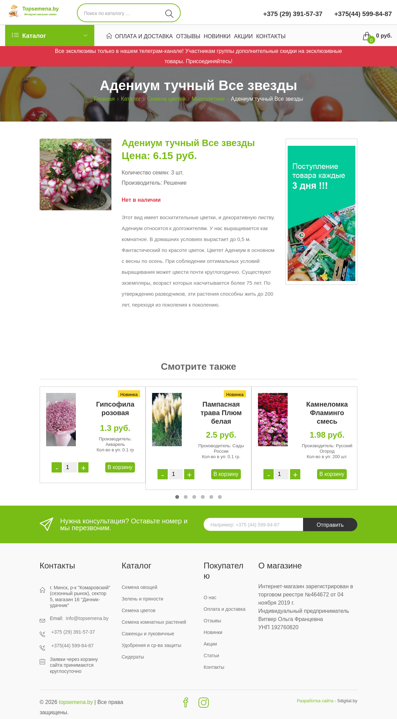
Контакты (271, 36)
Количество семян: (145, 172)
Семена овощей (140, 587)
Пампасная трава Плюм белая (221, 412)
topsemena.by (76, 702)
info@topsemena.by (87, 618)
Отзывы (188, 36)
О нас (210, 597)
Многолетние (208, 99)
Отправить (330, 525)
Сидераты (133, 657)
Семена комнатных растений (154, 622)
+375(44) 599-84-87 (362, 13)
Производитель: (142, 183)
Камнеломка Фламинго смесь (327, 412)
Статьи (211, 655)
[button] (177, 497)
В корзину (120, 467)
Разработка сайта (315, 700)
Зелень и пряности (142, 599)
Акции (243, 36)
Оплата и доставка (144, 36)
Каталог (131, 99)
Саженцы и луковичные (148, 633)
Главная (104, 99)
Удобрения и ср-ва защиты (151, 645)
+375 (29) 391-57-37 (292, 13)
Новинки (217, 36)
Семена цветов (166, 99)
